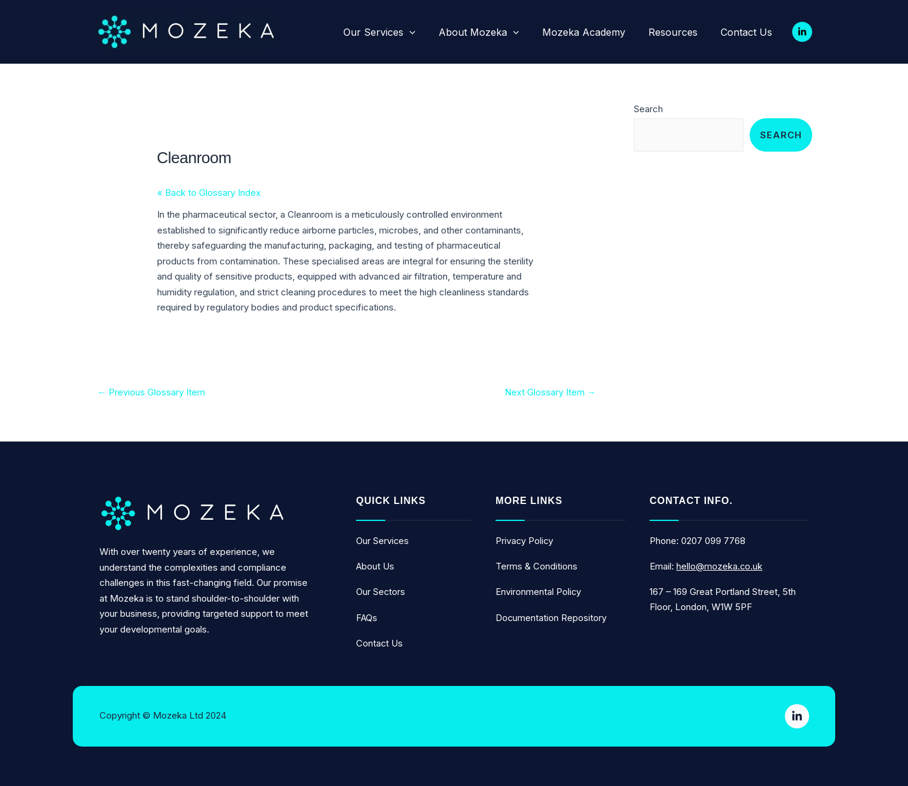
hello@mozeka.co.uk (719, 567)
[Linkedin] (802, 32)
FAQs (367, 617)
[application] (432, 32)
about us (375, 567)
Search (648, 109)
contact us (379, 643)
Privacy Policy (525, 541)
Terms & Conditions (536, 567)
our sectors (381, 592)
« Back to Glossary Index (209, 193)
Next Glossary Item (550, 392)
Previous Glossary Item (152, 392)
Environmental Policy (539, 592)
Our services (382, 541)
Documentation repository (551, 617)
